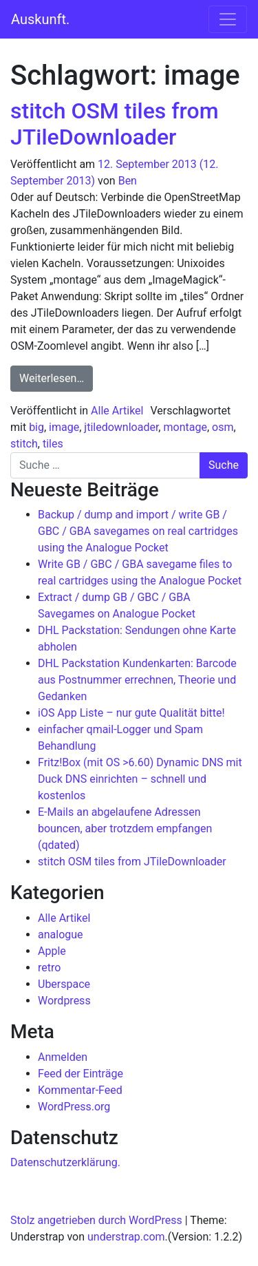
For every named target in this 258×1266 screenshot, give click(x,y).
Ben (127, 180)
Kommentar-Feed (80, 1090)
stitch (24, 443)
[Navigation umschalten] (227, 19)
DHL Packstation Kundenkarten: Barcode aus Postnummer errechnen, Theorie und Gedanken (137, 680)
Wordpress (64, 1000)
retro (49, 967)
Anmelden (62, 1057)
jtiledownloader (121, 427)
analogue (60, 934)
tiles (53, 443)
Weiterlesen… (56, 377)
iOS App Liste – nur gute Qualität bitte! (131, 712)
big (36, 427)
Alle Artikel (117, 410)
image (64, 427)
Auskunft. (40, 19)
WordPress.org (74, 1106)
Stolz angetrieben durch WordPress (96, 1220)
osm (222, 427)
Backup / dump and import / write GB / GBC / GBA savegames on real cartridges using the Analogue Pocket (138, 531)
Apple (52, 951)
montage (184, 427)
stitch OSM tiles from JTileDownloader (114, 124)
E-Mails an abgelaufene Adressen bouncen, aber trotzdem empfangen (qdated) (125, 828)
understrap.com (126, 1236)
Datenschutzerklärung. (65, 1162)
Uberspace (64, 984)
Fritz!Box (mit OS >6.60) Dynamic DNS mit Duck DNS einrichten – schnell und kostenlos (140, 779)
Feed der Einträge (80, 1073)
